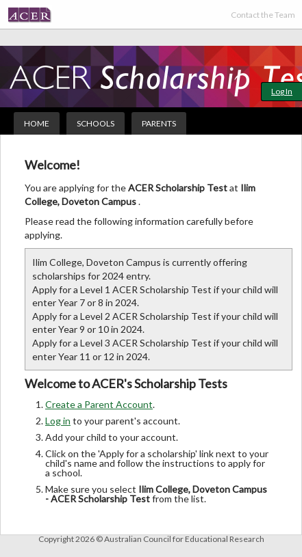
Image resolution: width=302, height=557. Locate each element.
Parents (159, 123)
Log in (58, 420)
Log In (281, 91)
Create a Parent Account (99, 404)
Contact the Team (263, 15)
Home (36, 123)
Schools (95, 123)
